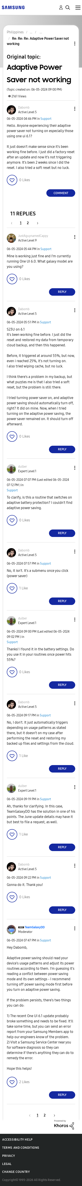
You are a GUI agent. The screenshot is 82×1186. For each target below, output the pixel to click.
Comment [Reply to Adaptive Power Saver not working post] (61, 193)
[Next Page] (36, 222)
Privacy (8, 1156)
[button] (67, 108)
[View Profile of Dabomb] (24, 107)
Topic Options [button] (67, 43)
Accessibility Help (17, 1139)
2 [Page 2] (28, 223)
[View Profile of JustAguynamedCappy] (33, 236)
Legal (7, 1164)
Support (45, 119)
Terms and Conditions (20, 1148)
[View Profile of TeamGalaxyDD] (35, 927)
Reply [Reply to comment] (62, 292)
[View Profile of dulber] (22, 467)
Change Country (16, 1172)
